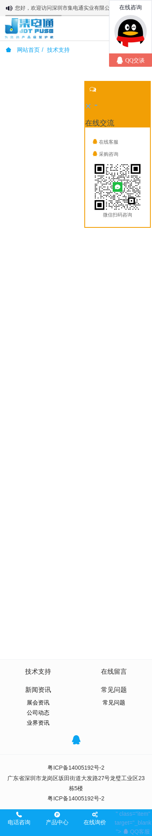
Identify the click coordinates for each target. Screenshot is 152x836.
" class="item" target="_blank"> (133, 823)
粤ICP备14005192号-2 (75, 767)
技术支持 (58, 50)
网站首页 (23, 50)
